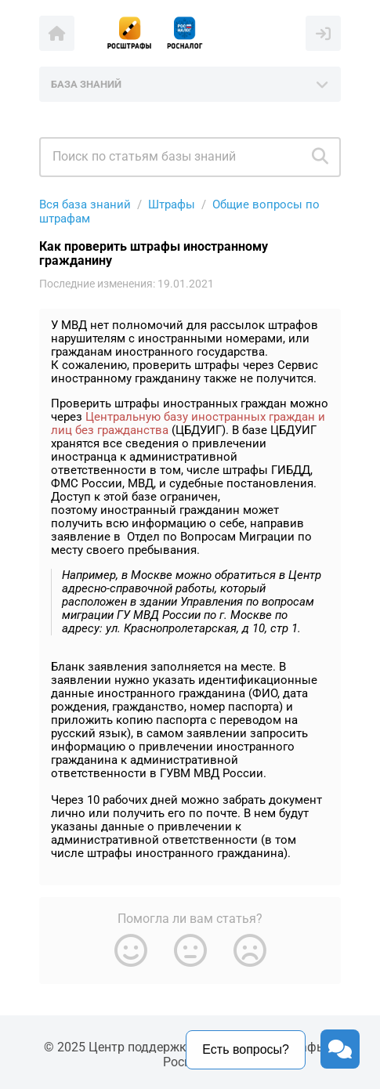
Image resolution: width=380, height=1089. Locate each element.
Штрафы (171, 204)
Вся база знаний (85, 204)
